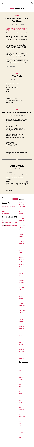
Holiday (20, 395)
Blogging (20, 368)
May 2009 (20, 211)
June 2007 (21, 252)
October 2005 (21, 287)
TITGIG (20, 430)
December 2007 (21, 241)
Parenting (20, 418)
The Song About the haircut (17, 112)
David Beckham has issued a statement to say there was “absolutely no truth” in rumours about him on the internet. (16, 29)
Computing (21, 370)
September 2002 (22, 353)
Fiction (20, 386)
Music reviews (21, 409)
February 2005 (21, 301)
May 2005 (20, 296)
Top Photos (21, 432)
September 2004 (22, 310)
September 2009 (22, 206)
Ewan (20, 384)
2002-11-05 (16, 115)
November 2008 (21, 222)
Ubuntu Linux (21, 434)
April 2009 (21, 213)
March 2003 (21, 342)
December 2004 (21, 305)
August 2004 (21, 312)
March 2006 (21, 278)
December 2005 (21, 284)
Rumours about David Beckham (17, 20)
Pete (2, 222)
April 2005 (21, 298)
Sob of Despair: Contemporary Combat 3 (8, 206)
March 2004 (21, 321)
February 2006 (21, 280)
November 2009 (21, 202)
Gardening (21, 391)
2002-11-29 (16, 24)
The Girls (17, 76)
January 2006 (21, 282)
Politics (20, 425)
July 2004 (20, 314)
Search (2, 197)
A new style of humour (5, 213)
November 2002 (21, 349)
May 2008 (20, 232)
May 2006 (20, 275)
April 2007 (21, 255)
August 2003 (21, 333)
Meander (17, 73)
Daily (20, 375)
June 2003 (21, 337)
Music (20, 405)
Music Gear (21, 407)
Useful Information (22, 437)
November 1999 (21, 358)
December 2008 (21, 220)
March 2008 (21, 236)
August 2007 (21, 248)
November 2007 (21, 243)
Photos (20, 421)
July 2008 (20, 229)
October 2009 (21, 204)
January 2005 (21, 303)
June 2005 (21, 294)
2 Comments (22, 24)
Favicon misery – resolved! (17, 444)
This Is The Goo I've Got (17, 1)
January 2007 (21, 261)
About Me (20, 365)
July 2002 (20, 356)
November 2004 (21, 307)
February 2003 (21, 344)
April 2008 (21, 234)
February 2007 (21, 259)
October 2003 (21, 330)
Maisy (20, 400)
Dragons (20, 382)
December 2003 (21, 326)
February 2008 (21, 238)
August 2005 (21, 291)
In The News (17, 15)
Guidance (20, 393)
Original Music (21, 414)
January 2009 (21, 218)
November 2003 (21, 328)
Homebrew (3, 211)
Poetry (17, 109)
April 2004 (21, 319)
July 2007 (20, 250)
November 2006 (21, 264)
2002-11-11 (16, 79)
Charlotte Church (12, 66)
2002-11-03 (16, 168)
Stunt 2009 (21, 428)
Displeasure (21, 379)
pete (12, 24)
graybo (3, 225)
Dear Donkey (17, 165)
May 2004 (20, 317)
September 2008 (22, 225)
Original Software (22, 416)
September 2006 (22, 268)
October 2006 (21, 266)
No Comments (22, 79)
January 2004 (21, 324)
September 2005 (22, 289)
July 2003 (20, 335)
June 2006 (21, 273)
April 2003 (21, 340)
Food (20, 388)
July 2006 (20, 271)
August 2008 (21, 227)
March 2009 (21, 215)
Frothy (3, 209)
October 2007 (21, 245)
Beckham (8, 66)
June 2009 (21, 209)
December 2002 (21, 347)
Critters (20, 372)
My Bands (20, 411)
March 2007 (21, 257)
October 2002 (21, 351)
